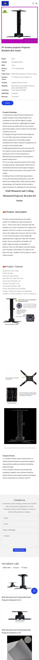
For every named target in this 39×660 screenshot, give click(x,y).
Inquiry (7, 103)
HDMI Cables (7, 567)
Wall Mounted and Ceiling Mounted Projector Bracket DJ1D (16, 631)
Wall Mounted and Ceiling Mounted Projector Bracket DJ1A (16, 598)
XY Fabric (24, 567)
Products (16, 567)
